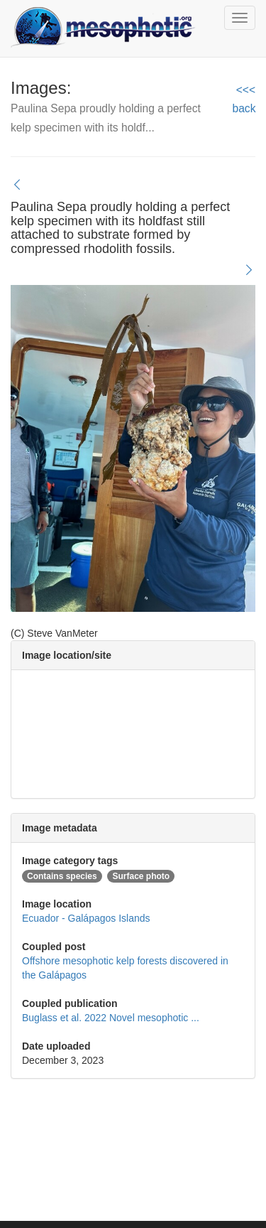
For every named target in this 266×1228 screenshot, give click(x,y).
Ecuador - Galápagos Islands (86, 918)
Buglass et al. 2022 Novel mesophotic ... (110, 1017)
